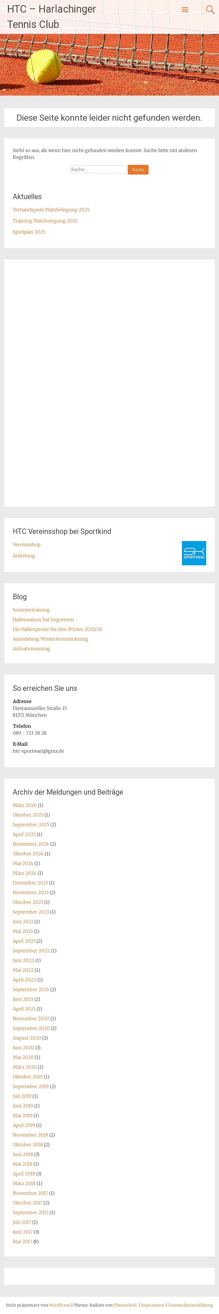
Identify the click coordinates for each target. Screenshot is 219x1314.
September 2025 (31, 824)
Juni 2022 (23, 960)
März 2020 (25, 1067)
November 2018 (30, 1135)
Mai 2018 (23, 1164)
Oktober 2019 (28, 1077)
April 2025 (24, 834)
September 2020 (31, 1028)
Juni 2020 (23, 1047)
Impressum (153, 1305)
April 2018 (24, 1174)
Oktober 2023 (28, 902)
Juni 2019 (23, 1106)
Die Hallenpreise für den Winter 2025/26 (57, 629)
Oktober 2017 (27, 1203)
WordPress (59, 1305)
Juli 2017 (22, 1222)
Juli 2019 (22, 1096)
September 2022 (31, 950)
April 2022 (24, 980)
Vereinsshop (26, 544)
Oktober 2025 (28, 815)
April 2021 (24, 1009)
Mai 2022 (23, 970)
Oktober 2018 (28, 1144)
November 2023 (30, 892)
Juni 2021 (23, 999)
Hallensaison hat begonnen (43, 619)
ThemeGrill (125, 1305)
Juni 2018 (23, 1154)
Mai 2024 (23, 863)
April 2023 (24, 941)
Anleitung (24, 555)
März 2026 (25, 805)
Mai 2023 (23, 931)
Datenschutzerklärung (190, 1305)
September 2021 (31, 989)
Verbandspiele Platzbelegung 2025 (51, 209)
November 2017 (30, 1193)
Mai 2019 (23, 1115)
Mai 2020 (23, 1057)
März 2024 (24, 873)
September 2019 (31, 1086)
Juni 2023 (23, 921)
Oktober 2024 (28, 854)
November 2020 (31, 1018)
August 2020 (27, 1038)
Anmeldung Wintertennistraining (50, 639)
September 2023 (31, 912)
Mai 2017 (22, 1241)
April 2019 (24, 1125)
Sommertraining (31, 610)
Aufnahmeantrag (31, 648)
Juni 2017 (23, 1232)
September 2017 (30, 1212)
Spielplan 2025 (29, 232)
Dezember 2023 (30, 883)
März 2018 (24, 1183)
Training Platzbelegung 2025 (45, 221)
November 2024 (31, 844)
